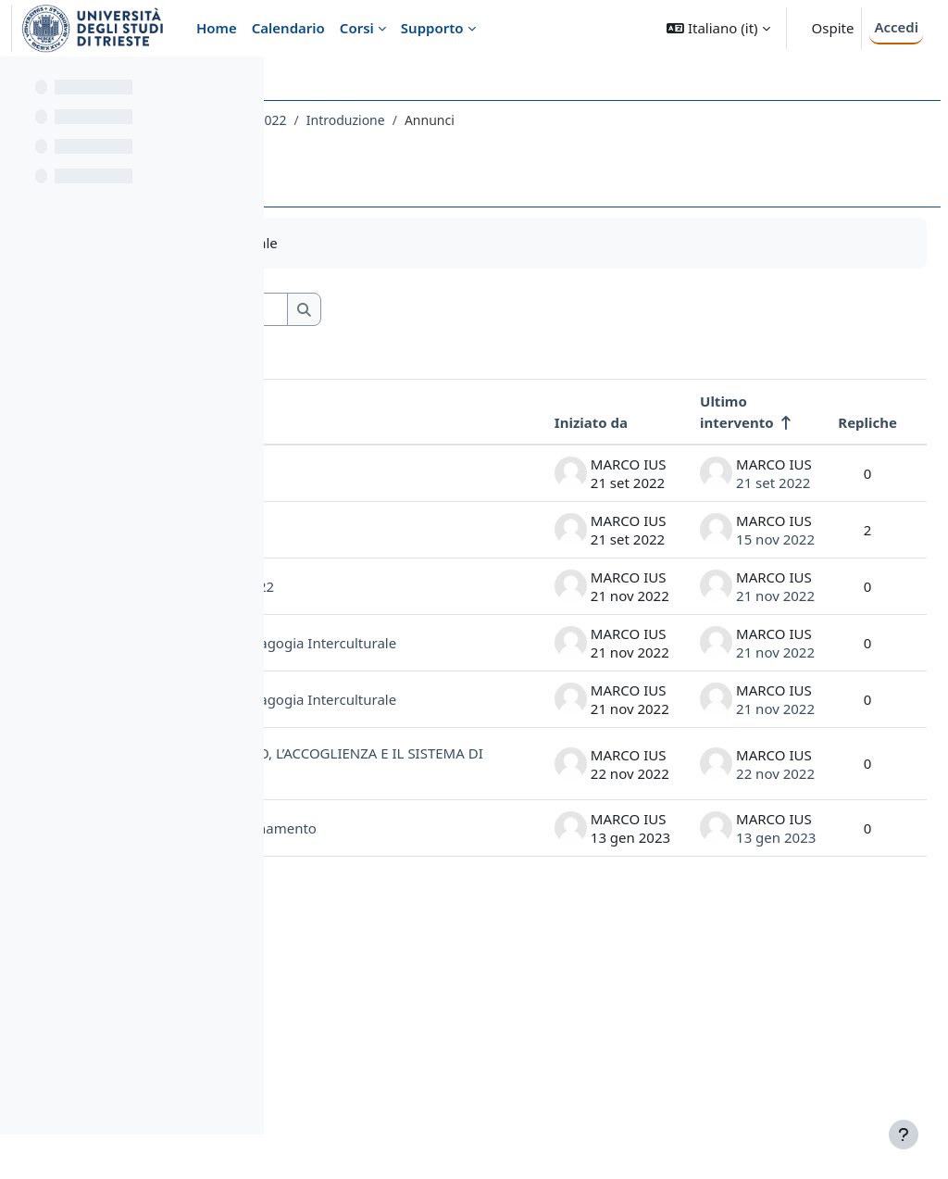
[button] (718, 28)
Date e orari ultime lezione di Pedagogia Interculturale (389, 708)
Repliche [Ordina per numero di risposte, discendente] (823, 422)
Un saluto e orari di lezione (384, 553)
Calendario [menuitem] (288, 28)
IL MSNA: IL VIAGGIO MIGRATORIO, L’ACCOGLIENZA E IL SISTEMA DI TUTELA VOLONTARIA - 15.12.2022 (389, 925)
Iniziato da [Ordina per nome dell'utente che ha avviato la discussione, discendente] (546, 422)
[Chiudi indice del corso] (19, 83)
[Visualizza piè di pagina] (903, 1134)
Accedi (896, 27)
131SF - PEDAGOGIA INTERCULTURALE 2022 (433, 120)
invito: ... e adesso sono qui (397, 481)
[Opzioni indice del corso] (241, 83)
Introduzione (624, 120)
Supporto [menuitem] (432, 28)
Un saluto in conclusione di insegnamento (369, 1050)
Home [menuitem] (216, 28)
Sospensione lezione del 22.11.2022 (400, 626)
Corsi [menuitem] (357, 28)
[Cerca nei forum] (453, 310)
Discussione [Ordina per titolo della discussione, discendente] (363, 422)
